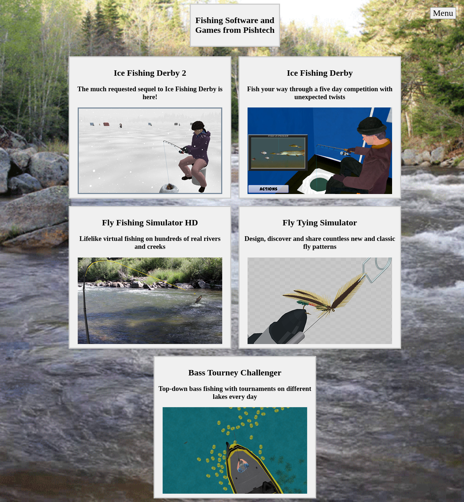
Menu (443, 13)
